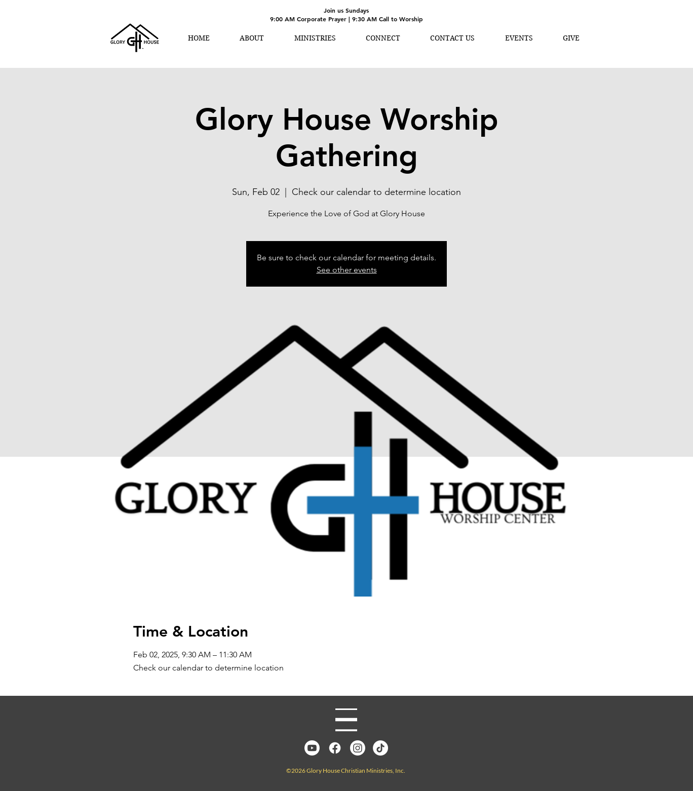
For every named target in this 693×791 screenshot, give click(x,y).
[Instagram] (357, 748)
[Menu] (346, 719)
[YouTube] (312, 748)
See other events (347, 269)
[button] (251, 38)
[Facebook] (334, 748)
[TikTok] (380, 748)
